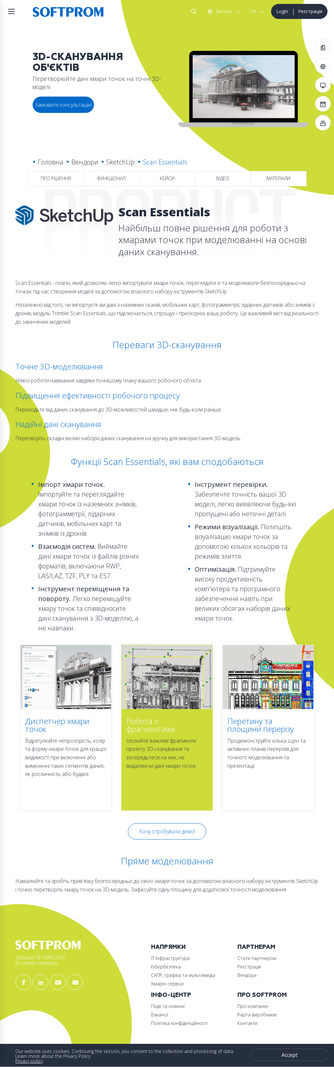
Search (192, 11)
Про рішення (56, 178)
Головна (50, 162)
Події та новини (168, 1006)
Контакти (247, 1023)
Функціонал (111, 178)
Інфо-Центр (171, 995)
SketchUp (120, 162)
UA (253, 11)
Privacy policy (29, 1061)
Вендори (84, 162)
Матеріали (278, 178)
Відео (222, 178)
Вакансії (159, 1015)
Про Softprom (262, 995)
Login (282, 11)
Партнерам (256, 947)
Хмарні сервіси (167, 984)
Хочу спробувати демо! (167, 831)
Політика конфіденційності (179, 1023)
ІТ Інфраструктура (170, 958)
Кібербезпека (166, 967)
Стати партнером (256, 958)
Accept (289, 1055)
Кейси (167, 178)
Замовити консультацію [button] (63, 104)
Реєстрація (310, 11)
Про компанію (252, 1006)
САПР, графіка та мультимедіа (183, 975)
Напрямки (168, 947)
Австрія (223, 11)
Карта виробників (257, 1015)
